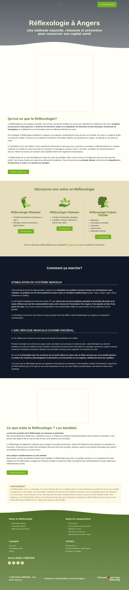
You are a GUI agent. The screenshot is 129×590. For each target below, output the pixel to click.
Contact (70, 541)
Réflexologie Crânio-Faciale (103, 214)
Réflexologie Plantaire (26, 212)
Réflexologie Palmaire (64, 212)
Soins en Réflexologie (20, 519)
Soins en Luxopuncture (78, 519)
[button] (59, 5)
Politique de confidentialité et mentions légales (64, 579)
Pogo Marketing (114, 578)
